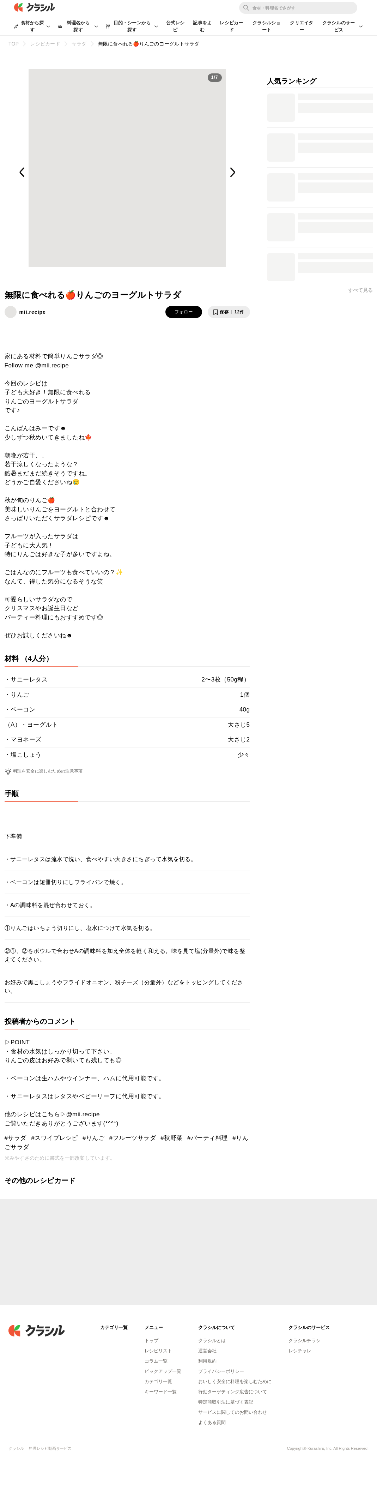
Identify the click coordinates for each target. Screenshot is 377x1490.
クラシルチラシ (304, 1340)
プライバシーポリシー (221, 1371)
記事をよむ (202, 26)
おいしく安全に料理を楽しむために (235, 1381)
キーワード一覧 (161, 1391)
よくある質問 (212, 1422)
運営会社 (207, 1350)
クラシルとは (212, 1340)
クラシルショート (266, 26)
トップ (151, 1340)
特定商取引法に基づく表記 (225, 1402)
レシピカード (231, 26)
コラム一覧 (156, 1361)
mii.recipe (32, 312)
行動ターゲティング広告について (232, 1391)
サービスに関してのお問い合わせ (232, 1412)
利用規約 (207, 1361)
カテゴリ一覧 (158, 1381)
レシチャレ (299, 1350)
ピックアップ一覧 (163, 1371)
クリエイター (301, 26)
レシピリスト (158, 1350)
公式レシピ (175, 26)
